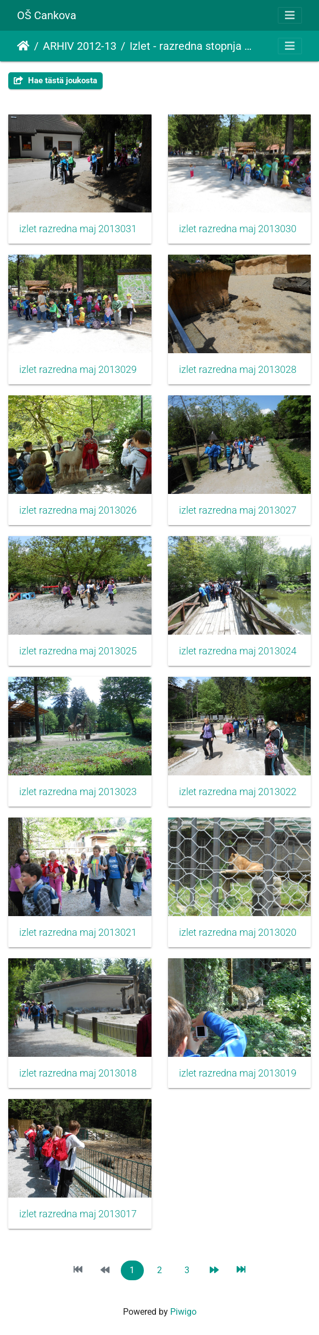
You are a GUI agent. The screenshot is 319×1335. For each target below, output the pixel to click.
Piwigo (183, 1312)
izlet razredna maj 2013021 (78, 932)
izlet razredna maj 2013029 (78, 369)
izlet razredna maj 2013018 (78, 1073)
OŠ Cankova (46, 15)
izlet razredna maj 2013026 (78, 510)
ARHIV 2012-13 (79, 46)
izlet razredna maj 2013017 (78, 1214)
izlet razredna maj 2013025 (78, 651)
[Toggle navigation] (290, 15)
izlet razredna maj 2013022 (237, 791)
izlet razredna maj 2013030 (237, 228)
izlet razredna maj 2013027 (237, 510)
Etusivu (23, 46)
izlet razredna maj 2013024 (237, 651)
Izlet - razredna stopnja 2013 (192, 46)
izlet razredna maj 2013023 (78, 791)
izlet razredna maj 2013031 (78, 228)
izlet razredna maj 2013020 (237, 932)
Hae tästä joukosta (55, 80)
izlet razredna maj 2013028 (237, 369)
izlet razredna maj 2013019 (237, 1073)
